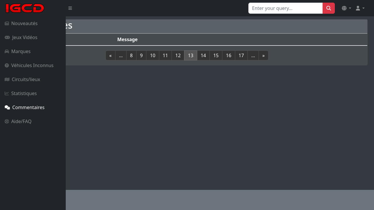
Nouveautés (21, 23)
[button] (347, 8)
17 (274, 55)
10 (185, 55)
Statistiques (21, 93)
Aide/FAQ (18, 121)
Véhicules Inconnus (29, 65)
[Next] (296, 55)
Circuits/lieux (22, 79)
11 (198, 55)
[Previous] (143, 55)
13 (223, 55)
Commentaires (24, 107)
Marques (18, 51)
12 (211, 55)
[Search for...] (285, 8)
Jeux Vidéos (21, 37)
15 (248, 55)
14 (236, 55)
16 (261, 55)
